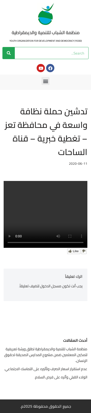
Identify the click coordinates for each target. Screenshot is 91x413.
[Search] (9, 53)
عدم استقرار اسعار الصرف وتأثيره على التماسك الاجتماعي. (45, 368)
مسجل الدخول (50, 285)
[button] (45, 81)
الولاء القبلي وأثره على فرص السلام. (60, 377)
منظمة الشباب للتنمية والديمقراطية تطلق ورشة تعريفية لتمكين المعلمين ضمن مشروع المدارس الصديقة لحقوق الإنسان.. (45, 354)
